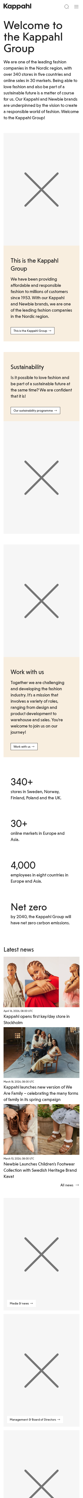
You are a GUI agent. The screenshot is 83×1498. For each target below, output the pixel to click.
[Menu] (76, 7)
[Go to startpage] (17, 7)
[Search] (66, 7)
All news (69, 1185)
